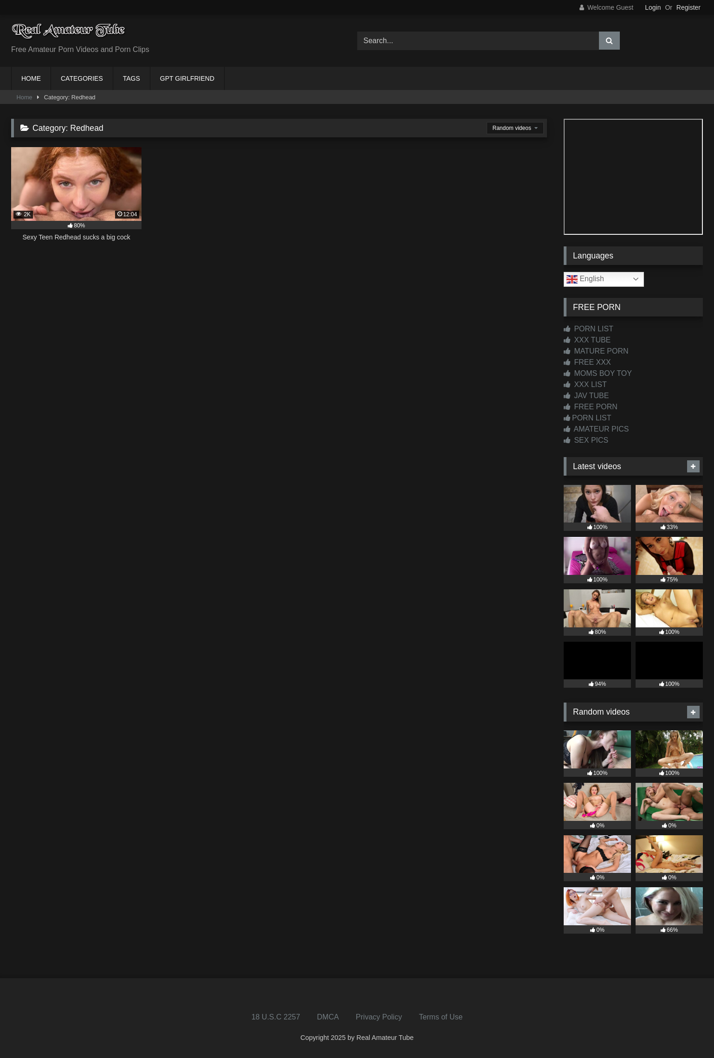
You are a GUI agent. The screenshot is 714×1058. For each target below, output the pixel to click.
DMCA (328, 1017)
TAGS (131, 78)
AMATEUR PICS (596, 429)
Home (24, 97)
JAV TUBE (586, 396)
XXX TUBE (587, 340)
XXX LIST (585, 384)
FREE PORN (591, 407)
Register (688, 7)
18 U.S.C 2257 (275, 1017)
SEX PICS (586, 440)
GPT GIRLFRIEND (187, 78)
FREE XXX (587, 362)
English (585, 279)
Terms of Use (441, 1017)
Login (653, 7)
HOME (31, 78)
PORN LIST (588, 329)
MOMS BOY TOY (598, 373)
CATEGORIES (82, 78)
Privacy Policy (379, 1017)
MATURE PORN (596, 351)
